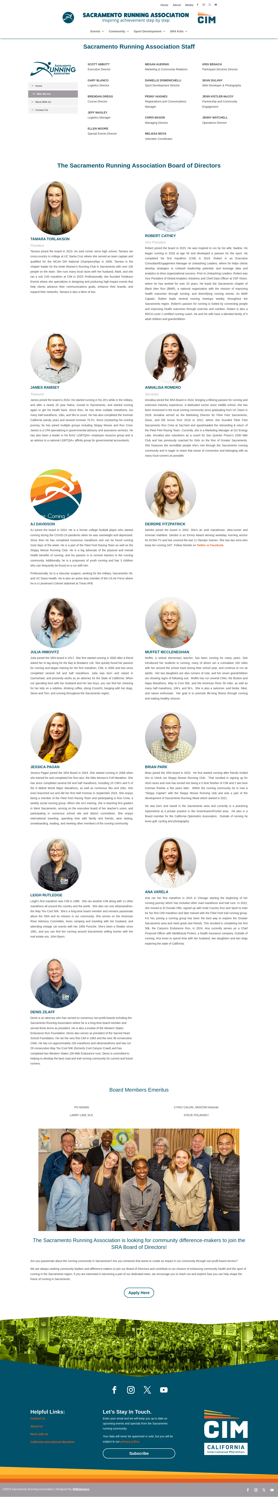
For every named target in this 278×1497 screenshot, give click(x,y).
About (177, 5)
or (208, 545)
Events (95, 31)
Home (164, 5)
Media (189, 5)
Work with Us (39, 1434)
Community (117, 31)
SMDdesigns (80, 1489)
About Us (36, 1426)
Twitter (201, 545)
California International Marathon (52, 1442)
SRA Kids (177, 31)
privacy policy (129, 1441)
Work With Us (43, 102)
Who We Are (44, 94)
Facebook (216, 545)
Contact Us (41, 110)
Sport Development (148, 31)
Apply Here (139, 1292)
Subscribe (139, 1453)
